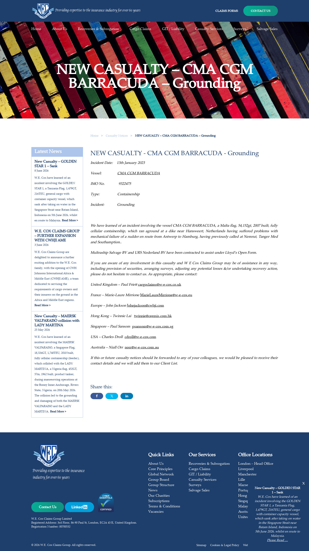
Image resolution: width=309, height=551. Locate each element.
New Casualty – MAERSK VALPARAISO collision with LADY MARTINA (57, 321)
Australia (245, 512)
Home (36, 29)
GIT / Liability (173, 29)
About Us (59, 29)
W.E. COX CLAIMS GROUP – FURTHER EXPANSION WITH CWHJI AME (57, 236)
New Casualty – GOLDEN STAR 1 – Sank (56, 164)
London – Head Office (255, 464)
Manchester (247, 474)
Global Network (161, 474)
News (153, 490)
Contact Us (260, 11)
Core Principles (160, 469)
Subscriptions (159, 501)
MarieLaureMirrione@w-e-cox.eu (166, 299)
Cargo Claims (140, 29)
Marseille (245, 485)
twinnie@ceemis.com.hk (153, 320)
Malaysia (245, 506)
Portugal (245, 490)
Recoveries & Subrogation (98, 29)
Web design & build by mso (260, 545)
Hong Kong (247, 496)
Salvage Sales (267, 29)
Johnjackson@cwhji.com (145, 310)
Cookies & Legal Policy (224, 545)
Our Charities (159, 496)
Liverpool (246, 469)
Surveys (239, 29)
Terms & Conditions (164, 506)
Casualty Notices (117, 135)
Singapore (246, 501)
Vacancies (156, 512)
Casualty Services (209, 29)
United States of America (258, 517)
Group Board (158, 480)
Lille (241, 480)
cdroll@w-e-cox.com (140, 341)
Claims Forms (226, 11)
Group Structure (161, 485)
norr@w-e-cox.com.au (142, 351)
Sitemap (201, 545)
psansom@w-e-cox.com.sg (152, 330)
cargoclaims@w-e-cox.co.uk (159, 289)
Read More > (70, 220)
